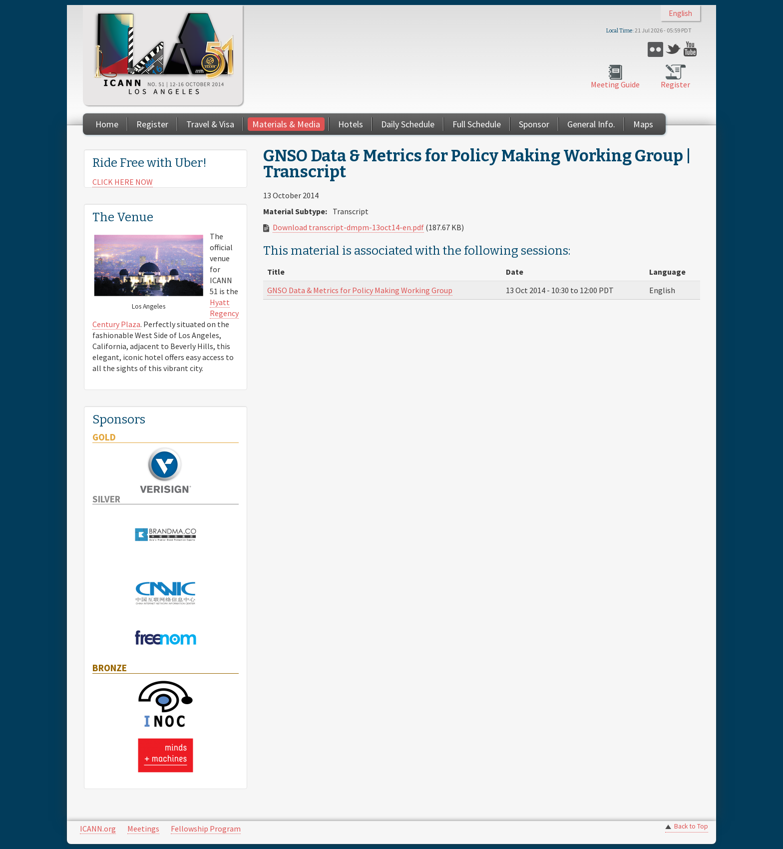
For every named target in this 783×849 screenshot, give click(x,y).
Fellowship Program (206, 829)
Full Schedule (476, 124)
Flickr (655, 49)
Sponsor (534, 124)
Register (675, 84)
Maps (643, 124)
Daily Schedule (407, 124)
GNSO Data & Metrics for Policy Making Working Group (359, 290)
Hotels (350, 124)
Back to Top (691, 826)
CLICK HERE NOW (122, 182)
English (680, 13)
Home (106, 124)
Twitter (673, 49)
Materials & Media (286, 124)
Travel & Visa (210, 124)
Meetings (143, 829)
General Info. (591, 124)
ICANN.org (98, 829)
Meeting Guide (615, 84)
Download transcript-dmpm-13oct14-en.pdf (348, 227)
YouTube (691, 49)
